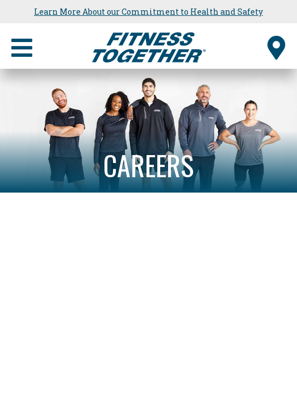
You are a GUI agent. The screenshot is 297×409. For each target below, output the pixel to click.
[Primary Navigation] (21, 46)
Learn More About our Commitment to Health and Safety (148, 11)
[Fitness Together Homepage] (149, 46)
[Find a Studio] (276, 46)
